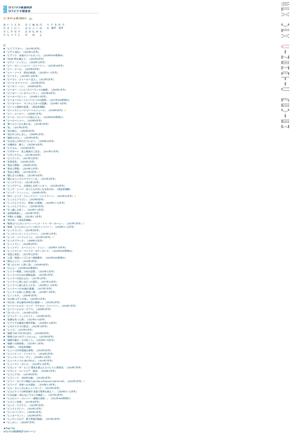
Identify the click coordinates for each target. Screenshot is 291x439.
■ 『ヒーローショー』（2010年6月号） (23, 120)
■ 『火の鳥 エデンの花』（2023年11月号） (25, 299)
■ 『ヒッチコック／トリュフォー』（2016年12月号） (30, 233)
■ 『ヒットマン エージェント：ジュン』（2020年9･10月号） (35, 247)
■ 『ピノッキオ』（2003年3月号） (21, 295)
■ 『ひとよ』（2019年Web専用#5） (21, 268)
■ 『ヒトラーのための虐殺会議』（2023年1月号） (29, 275)
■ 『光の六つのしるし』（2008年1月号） (24, 134)
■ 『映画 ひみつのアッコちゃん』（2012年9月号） (29, 336)
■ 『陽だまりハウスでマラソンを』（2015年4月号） (30, 179)
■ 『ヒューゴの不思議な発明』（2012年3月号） (27, 350)
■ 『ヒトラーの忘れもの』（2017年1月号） (25, 278)
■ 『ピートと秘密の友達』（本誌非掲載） (25, 107)
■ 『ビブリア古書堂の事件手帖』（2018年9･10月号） (30, 323)
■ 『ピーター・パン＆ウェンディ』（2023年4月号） (30, 93)
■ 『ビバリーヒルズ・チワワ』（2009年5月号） (27, 309)
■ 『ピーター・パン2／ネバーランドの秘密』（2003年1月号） (35, 89)
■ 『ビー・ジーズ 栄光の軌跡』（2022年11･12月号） (31, 72)
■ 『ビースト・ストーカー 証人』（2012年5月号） (29, 79)
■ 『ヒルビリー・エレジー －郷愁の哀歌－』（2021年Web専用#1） (37, 398)
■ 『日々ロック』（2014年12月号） (21, 312)
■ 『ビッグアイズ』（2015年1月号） (22, 182)
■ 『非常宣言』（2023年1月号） (19, 161)
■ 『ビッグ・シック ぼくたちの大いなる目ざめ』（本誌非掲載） (37, 189)
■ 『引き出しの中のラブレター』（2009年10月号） (29, 141)
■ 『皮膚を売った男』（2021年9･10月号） (25, 319)
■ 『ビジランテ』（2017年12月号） (21, 158)
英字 (61, 28)
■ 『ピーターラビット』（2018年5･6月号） (25, 96)
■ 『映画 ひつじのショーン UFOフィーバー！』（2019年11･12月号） (39, 227)
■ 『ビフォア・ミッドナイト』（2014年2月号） (27, 316)
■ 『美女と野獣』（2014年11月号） (21, 168)
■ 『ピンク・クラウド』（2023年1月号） (24, 405)
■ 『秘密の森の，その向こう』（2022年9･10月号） (29, 340)
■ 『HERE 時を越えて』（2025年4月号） (24, 59)
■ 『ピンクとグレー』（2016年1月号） (23, 408)
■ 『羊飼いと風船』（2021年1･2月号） (23, 216)
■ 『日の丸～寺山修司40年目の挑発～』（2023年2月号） (32, 302)
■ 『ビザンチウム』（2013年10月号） (22, 155)
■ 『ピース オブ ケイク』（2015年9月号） (25, 83)
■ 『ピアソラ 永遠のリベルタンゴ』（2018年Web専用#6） (33, 55)
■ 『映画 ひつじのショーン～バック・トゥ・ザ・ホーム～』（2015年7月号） (43, 223)
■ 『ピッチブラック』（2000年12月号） (23, 240)
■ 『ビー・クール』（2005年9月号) (21, 69)
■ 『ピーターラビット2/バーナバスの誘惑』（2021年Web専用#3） (37, 100)
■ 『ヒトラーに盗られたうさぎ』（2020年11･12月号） (31, 285)
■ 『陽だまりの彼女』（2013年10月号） (23, 175)
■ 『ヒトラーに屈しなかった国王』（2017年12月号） (30, 281)
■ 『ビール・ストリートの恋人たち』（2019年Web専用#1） (33, 117)
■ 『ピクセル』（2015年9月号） (19, 148)
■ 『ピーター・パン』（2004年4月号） (23, 86)
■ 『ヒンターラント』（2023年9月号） (23, 415)
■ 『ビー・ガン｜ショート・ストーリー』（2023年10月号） (34, 65)
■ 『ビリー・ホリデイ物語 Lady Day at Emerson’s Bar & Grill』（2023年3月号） (43, 381)
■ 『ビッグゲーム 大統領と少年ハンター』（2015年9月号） (34, 185)
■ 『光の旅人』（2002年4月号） (19, 131)
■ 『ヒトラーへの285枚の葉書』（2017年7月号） (28, 288)
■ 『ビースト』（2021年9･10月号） (21, 76)
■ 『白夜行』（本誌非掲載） (18, 347)
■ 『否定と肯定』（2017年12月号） (21, 254)
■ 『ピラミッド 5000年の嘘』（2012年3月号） (27, 378)
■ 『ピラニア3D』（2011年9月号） (21, 374)
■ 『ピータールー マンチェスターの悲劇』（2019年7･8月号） (35, 103)
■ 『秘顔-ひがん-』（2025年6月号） (21, 137)
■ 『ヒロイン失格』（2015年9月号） (22, 402)
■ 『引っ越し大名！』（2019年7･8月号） (24, 209)
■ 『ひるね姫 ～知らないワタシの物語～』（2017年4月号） (33, 395)
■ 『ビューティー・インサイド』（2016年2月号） (29, 353)
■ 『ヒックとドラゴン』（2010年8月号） (24, 199)
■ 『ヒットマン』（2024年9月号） (21, 244)
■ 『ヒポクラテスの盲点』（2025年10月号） (26, 326)
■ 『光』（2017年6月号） (16, 127)
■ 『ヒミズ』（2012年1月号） (18, 329)
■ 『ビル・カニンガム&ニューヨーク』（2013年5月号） (32, 388)
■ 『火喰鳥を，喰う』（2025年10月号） (23, 144)
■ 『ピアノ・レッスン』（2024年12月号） (25, 62)
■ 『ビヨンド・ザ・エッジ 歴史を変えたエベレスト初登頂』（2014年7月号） (43, 367)
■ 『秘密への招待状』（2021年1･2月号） (24, 343)
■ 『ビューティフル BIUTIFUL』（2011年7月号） (28, 360)
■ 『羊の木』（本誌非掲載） (18, 220)
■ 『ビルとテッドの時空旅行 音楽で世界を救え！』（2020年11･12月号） (40, 391)
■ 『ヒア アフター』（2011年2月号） (22, 48)
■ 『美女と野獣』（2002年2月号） (21, 165)
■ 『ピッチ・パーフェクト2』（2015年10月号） (27, 237)
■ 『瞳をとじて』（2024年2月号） (21, 261)
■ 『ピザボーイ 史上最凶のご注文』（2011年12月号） (31, 151)
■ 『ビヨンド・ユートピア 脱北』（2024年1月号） (30, 371)
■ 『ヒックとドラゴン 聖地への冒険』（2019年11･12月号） (34, 203)
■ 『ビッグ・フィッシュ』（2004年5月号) (24, 192)
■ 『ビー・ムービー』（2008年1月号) (22, 113)
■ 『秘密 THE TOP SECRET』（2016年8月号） (27, 333)
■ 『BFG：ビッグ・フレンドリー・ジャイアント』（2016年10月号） (38, 196)
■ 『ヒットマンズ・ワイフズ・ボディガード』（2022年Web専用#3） (38, 251)
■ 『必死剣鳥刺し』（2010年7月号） (22, 213)
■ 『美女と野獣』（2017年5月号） (21, 172)
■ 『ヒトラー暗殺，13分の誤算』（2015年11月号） (29, 271)
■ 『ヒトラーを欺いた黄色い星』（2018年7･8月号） (30, 292)
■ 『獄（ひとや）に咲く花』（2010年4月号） (26, 264)
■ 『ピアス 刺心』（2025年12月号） (21, 52)
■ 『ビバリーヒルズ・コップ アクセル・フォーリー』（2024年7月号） (40, 305)
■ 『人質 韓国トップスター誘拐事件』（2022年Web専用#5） (35, 257)
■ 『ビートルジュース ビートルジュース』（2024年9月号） (33, 110)
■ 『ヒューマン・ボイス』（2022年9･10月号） (27, 364)
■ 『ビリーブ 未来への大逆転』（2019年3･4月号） (30, 384)
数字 (53, 28)
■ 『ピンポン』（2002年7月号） (19, 422)
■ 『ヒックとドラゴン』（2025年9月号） (24, 206)
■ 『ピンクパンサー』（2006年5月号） (23, 412)
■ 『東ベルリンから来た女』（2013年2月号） (26, 124)
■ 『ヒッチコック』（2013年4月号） (22, 230)
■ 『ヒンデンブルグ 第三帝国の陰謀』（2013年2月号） (32, 419)
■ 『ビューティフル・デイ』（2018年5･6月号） (27, 357)
